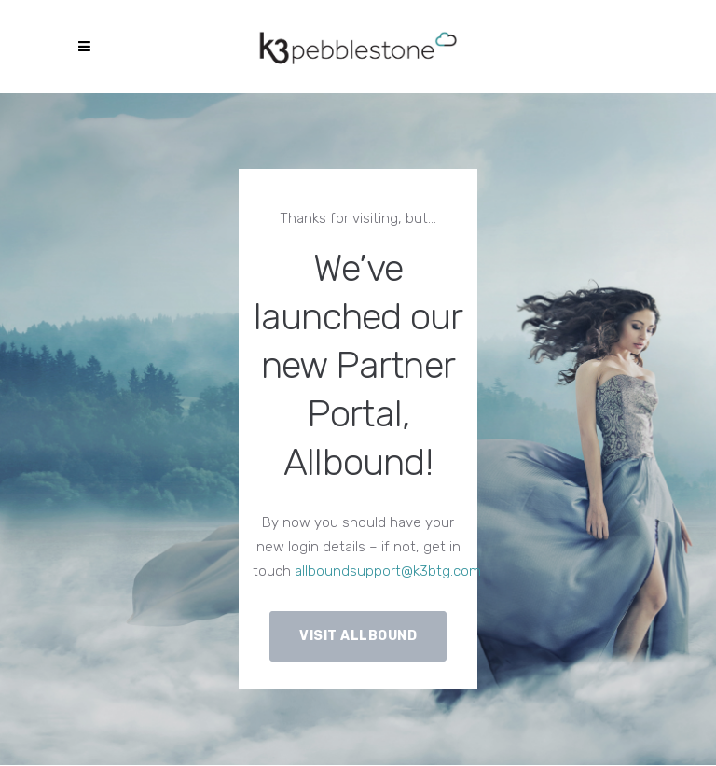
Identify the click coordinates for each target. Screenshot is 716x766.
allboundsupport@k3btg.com (388, 571)
